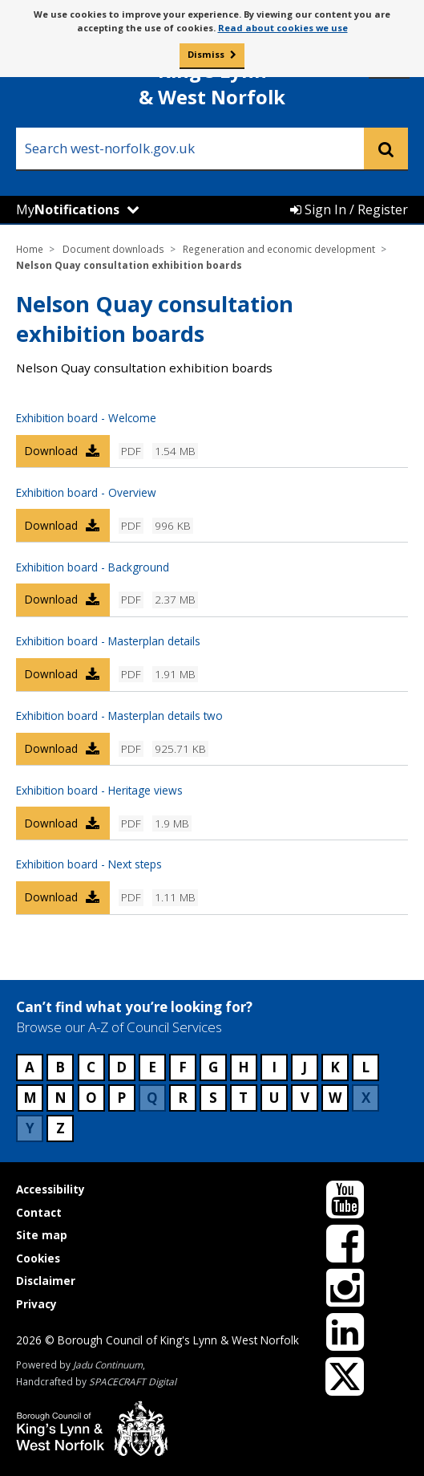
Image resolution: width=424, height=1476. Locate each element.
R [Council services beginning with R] (183, 1097)
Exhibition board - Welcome (86, 417)
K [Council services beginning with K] (335, 1067)
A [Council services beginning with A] (29, 1067)
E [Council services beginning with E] (152, 1067)
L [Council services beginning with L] (365, 1067)
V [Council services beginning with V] (305, 1097)
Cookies (38, 1258)
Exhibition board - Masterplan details (108, 641)
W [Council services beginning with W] (335, 1097)
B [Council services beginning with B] (60, 1067)
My (67, 209)
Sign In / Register (349, 209)
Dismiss (206, 54)
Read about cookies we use (283, 28)
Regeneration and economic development (279, 248)
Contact (39, 1212)
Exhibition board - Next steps (89, 864)
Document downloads (113, 248)
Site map (41, 1234)
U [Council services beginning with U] (274, 1097)
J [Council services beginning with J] (304, 1067)
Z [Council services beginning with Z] (60, 1128)
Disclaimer (45, 1280)
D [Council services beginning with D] (121, 1067)
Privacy (36, 1303)
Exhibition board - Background (92, 567)
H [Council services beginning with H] (243, 1067)
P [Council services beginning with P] (121, 1097)
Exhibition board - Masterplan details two (119, 715)
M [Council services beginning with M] (30, 1097)
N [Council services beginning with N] (61, 1097)
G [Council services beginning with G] (213, 1067)
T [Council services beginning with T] (243, 1097)
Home (29, 248)
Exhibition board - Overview (86, 492)
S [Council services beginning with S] (213, 1097)
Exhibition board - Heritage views (99, 790)
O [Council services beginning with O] (91, 1097)
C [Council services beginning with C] (91, 1067)
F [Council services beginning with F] (183, 1067)
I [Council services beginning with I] (274, 1067)
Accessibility (50, 1189)
